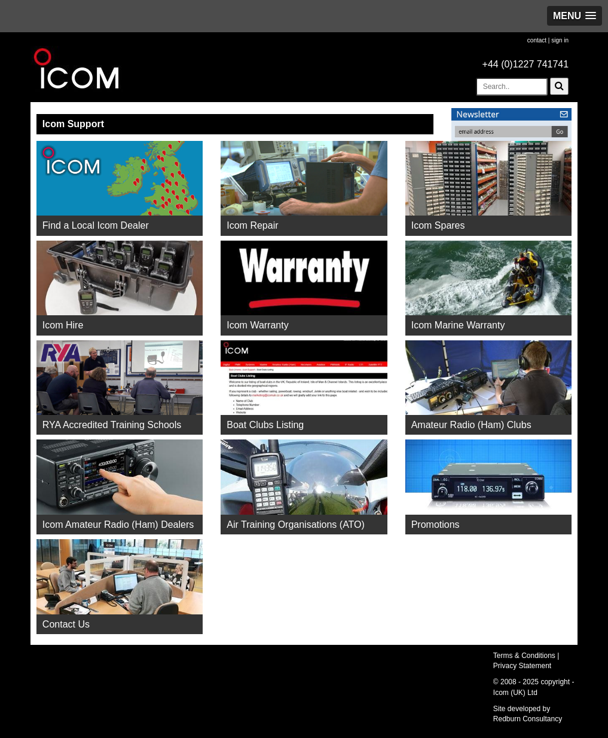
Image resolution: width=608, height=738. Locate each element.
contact (536, 40)
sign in (560, 40)
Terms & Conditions (524, 655)
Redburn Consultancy (527, 719)
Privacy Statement (522, 666)
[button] (574, 16)
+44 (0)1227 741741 (525, 64)
